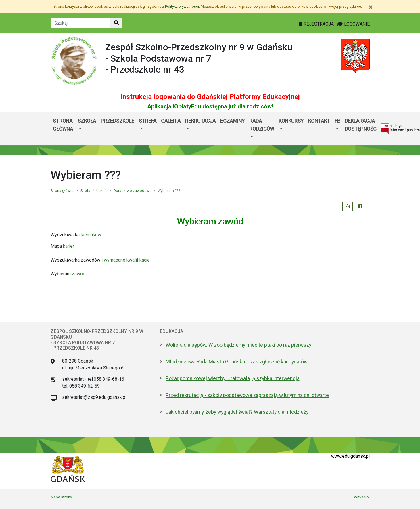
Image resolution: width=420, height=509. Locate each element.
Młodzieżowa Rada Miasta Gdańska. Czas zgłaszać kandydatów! (237, 362)
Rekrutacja (200, 121)
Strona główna (63, 125)
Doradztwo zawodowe (132, 190)
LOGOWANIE (353, 24)
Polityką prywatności (182, 6)
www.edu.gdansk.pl (350, 456)
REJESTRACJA (317, 24)
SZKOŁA (87, 121)
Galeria (171, 121)
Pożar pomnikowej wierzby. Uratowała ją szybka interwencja (233, 378)
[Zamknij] (371, 7)
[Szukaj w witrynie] (116, 23)
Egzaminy (232, 121)
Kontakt (319, 121)
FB (337, 121)
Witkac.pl (362, 497)
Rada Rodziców (261, 125)
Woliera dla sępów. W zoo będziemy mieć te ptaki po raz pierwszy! (239, 345)
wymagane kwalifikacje (127, 260)
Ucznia (102, 190)
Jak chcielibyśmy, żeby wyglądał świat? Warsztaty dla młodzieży (237, 412)
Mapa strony (61, 497)
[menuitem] (86, 129)
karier (68, 246)
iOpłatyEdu (187, 106)
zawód (78, 274)
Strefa (147, 121)
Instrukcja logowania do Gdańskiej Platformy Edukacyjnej (210, 97)
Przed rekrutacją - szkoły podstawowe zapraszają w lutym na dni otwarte (247, 395)
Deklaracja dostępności (361, 125)
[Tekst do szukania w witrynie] (81, 23)
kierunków (91, 234)
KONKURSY (291, 121)
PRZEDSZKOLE (117, 121)
